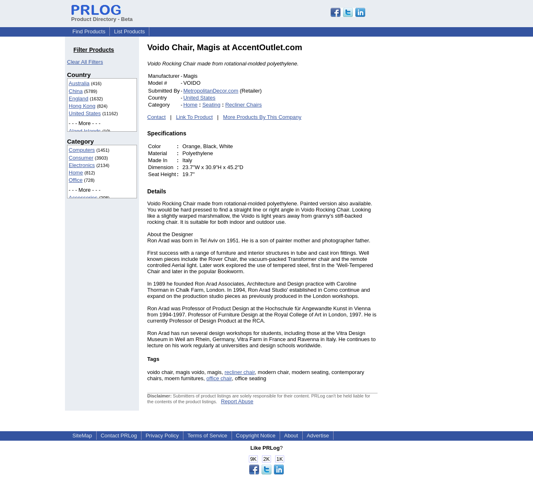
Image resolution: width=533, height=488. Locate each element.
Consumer (81, 158)
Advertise (318, 435)
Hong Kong (82, 106)
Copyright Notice (256, 435)
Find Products (88, 31)
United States (85, 113)
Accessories (83, 198)
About (291, 435)
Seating (211, 105)
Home (76, 173)
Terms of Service (207, 435)
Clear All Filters (85, 62)
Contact (156, 117)
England (78, 98)
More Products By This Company (262, 117)
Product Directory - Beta (102, 16)
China (76, 91)
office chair (219, 378)
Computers (82, 150)
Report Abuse (237, 401)
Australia (79, 83)
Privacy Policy (162, 435)
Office (76, 180)
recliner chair (240, 372)
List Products (129, 31)
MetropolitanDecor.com (211, 91)
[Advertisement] (433, 166)
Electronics (82, 165)
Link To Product (194, 117)
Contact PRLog (119, 435)
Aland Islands (85, 131)
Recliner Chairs (243, 105)
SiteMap (82, 435)
